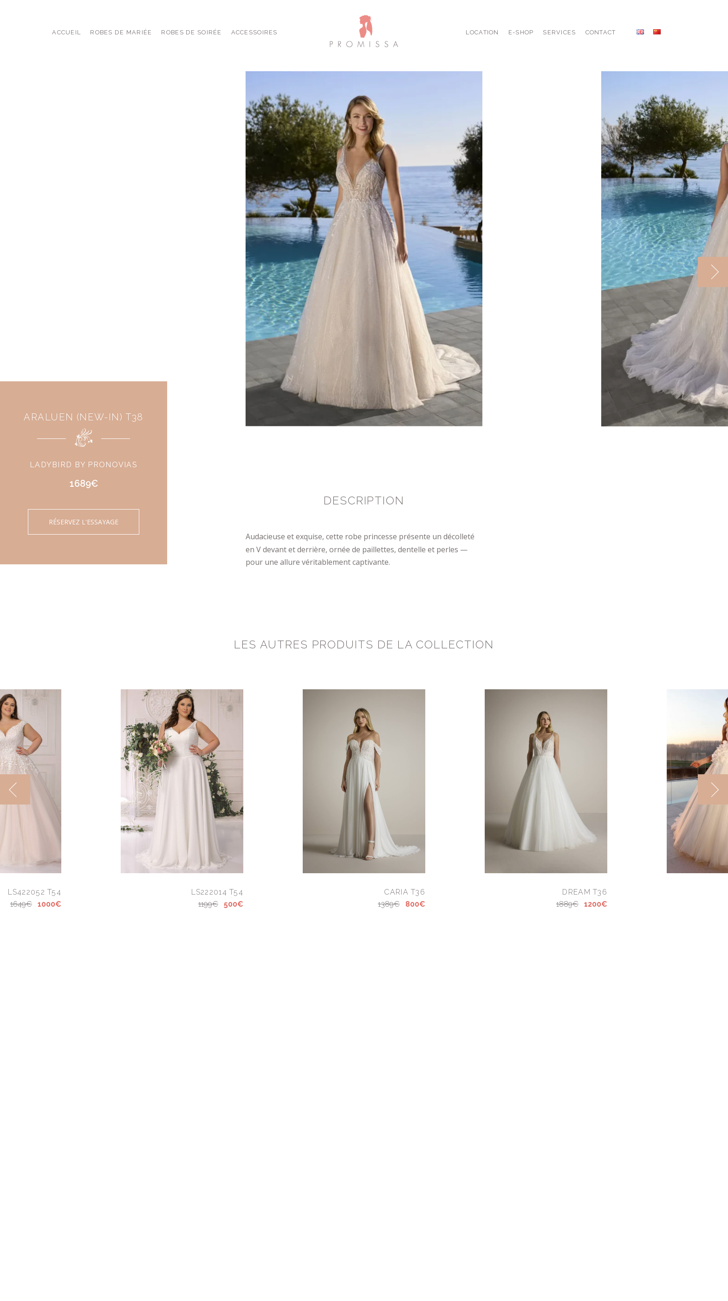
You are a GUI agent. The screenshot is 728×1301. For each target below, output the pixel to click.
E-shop (521, 32)
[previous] (15, 789)
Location (482, 32)
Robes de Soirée (191, 32)
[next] (713, 272)
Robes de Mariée (121, 32)
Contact (600, 32)
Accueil (66, 32)
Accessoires (254, 32)
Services (559, 32)
